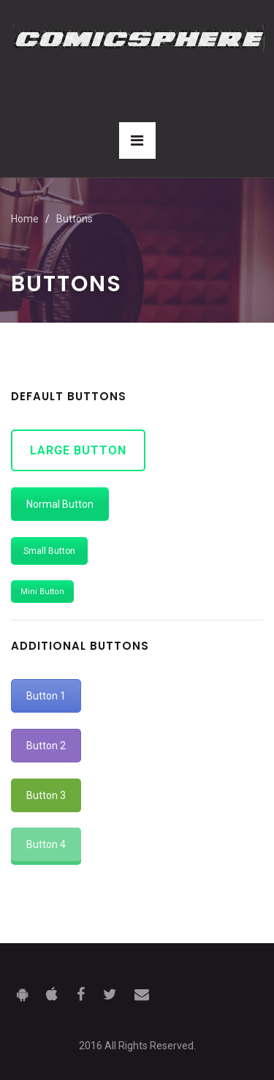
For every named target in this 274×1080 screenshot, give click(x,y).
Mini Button (42, 591)
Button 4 (46, 844)
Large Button (78, 450)
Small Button (49, 551)
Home (25, 219)
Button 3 (46, 795)
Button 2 (46, 745)
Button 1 (46, 696)
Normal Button (60, 504)
